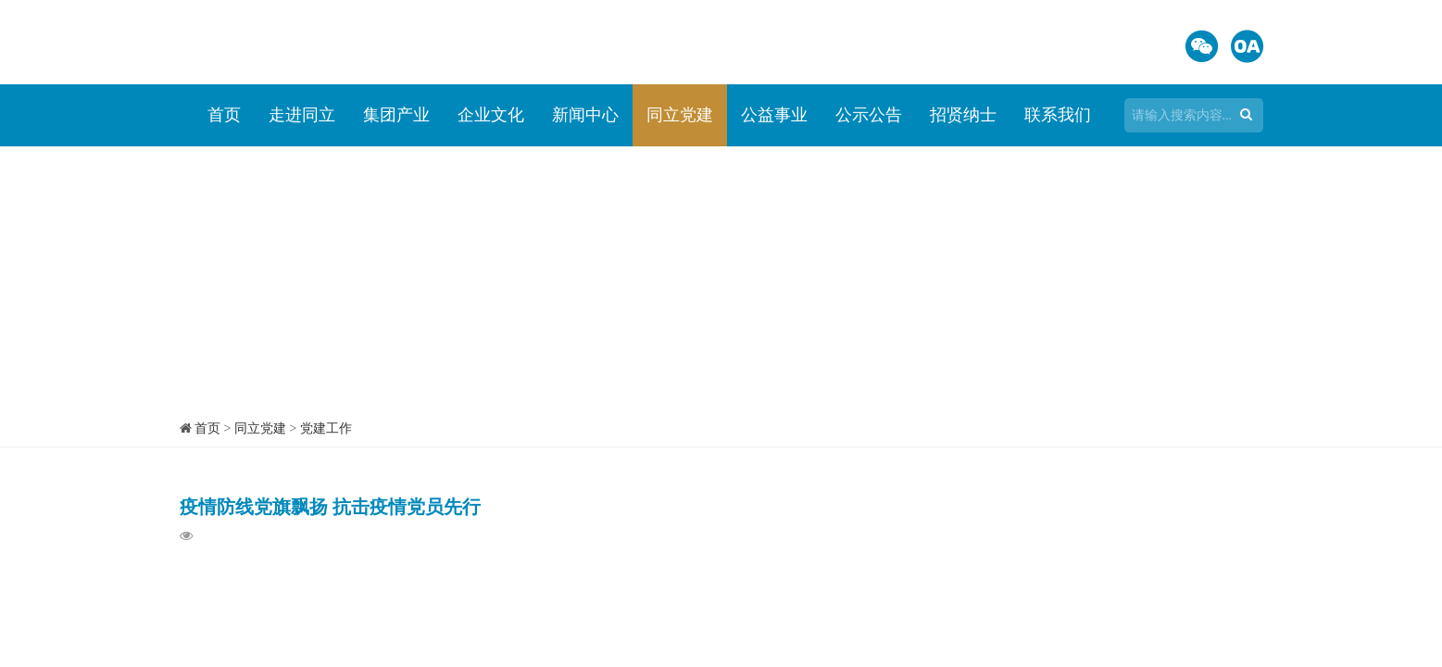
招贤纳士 (963, 115)
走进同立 (302, 115)
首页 (224, 115)
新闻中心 (585, 115)
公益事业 (774, 115)
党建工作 (326, 428)
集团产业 (396, 115)
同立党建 (679, 115)
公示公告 (868, 115)
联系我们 (1057, 115)
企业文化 (491, 115)
